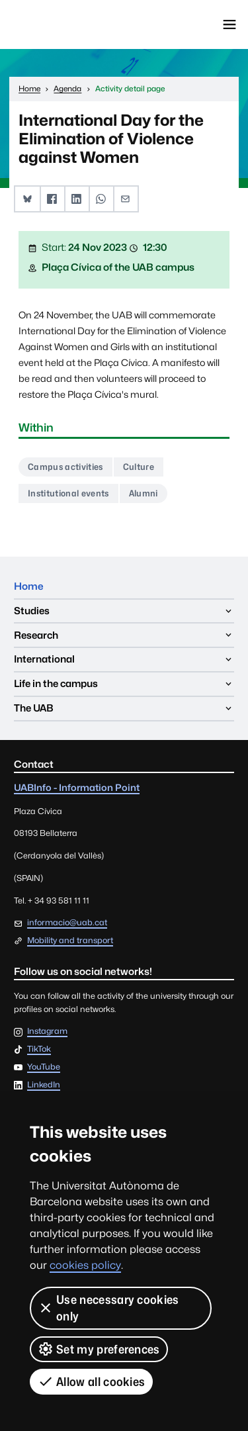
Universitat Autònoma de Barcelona (69, 24)
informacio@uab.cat (67, 922)
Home (29, 586)
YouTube (43, 1067)
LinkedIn (43, 1085)
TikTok (39, 1049)
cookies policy (85, 1265)
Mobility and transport (70, 940)
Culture (138, 466)
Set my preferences (99, 1349)
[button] (27, 198)
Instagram (47, 1031)
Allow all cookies (91, 1381)
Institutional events (68, 493)
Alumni (143, 493)
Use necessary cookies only (108, 1308)
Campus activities (65, 466)
